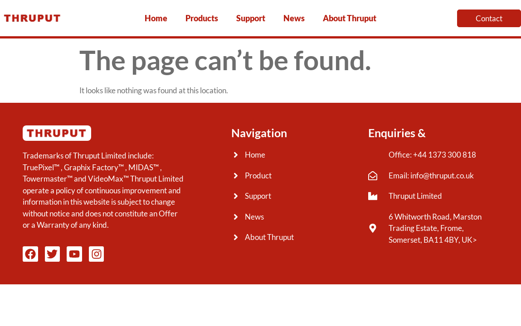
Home (156, 18)
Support (250, 18)
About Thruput (349, 18)
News (294, 18)
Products (201, 18)
